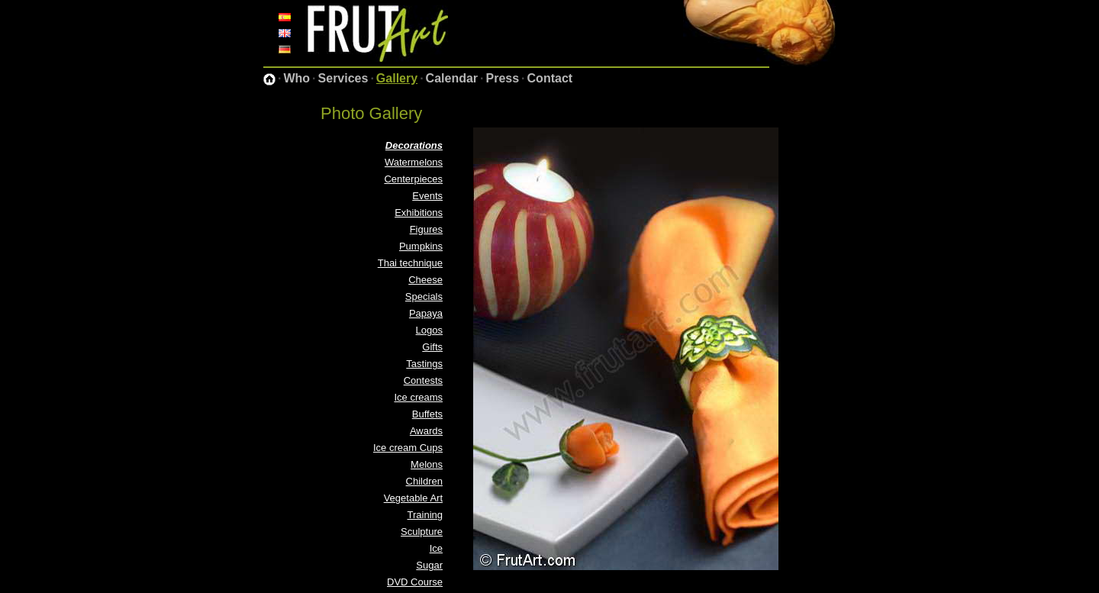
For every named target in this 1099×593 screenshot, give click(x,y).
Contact (550, 78)
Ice (436, 548)
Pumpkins (421, 246)
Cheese (425, 279)
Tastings (424, 363)
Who (296, 78)
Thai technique (410, 263)
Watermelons (414, 162)
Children (424, 481)
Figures (426, 229)
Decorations (414, 145)
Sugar (429, 565)
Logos (429, 330)
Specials (424, 296)
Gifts (432, 347)
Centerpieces (413, 179)
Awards (426, 431)
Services (343, 78)
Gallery (396, 78)
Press (503, 78)
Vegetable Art (413, 498)
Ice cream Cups (408, 447)
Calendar (452, 78)
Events (427, 195)
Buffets (427, 414)
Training (425, 514)
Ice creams (418, 397)
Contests (423, 380)
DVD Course (415, 582)
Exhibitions (419, 212)
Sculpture (422, 531)
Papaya (426, 313)
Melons (427, 464)
